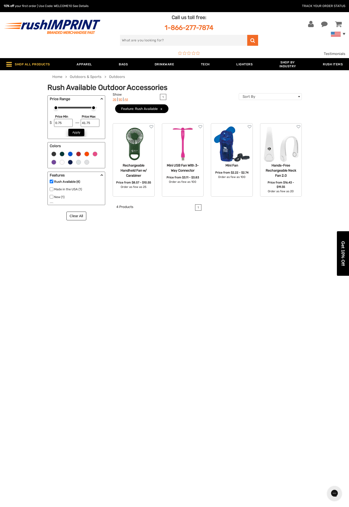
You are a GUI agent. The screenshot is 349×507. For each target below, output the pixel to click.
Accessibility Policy (194, 429)
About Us (186, 377)
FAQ (181, 399)
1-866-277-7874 (189, 28)
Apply (76, 132)
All (126, 99)
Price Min (61, 116)
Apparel (99, 377)
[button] (343, 253)
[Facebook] (267, 421)
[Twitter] (274, 421)
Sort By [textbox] (249, 96)
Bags (97, 392)
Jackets (99, 385)
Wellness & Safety (108, 422)
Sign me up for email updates (293, 389)
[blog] (282, 421)
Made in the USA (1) (68, 189)
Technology (102, 407)
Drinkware (101, 399)
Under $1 (100, 451)
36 (114, 99)
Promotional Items (108, 429)
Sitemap (185, 436)
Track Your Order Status (323, 6)
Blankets (100, 436)
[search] (183, 40)
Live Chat (19, 385)
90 (120, 99)
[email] (296, 380)
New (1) (59, 197)
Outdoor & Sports (108, 414)
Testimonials (334, 54)
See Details (81, 6)
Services (185, 392)
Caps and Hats (105, 444)
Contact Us (19, 377)
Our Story (186, 385)
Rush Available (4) (67, 182)
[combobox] (270, 96)
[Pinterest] (289, 421)
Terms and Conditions (196, 414)
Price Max (88, 116)
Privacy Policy (190, 422)
